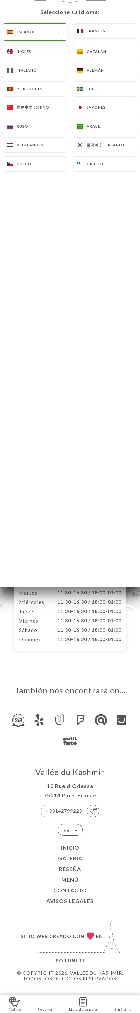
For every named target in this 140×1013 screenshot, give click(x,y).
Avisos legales (70, 908)
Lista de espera (83, 1003)
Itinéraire (123, 1003)
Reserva (44, 1003)
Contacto (70, 897)
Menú (70, 886)
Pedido (14, 1003)
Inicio (70, 854)
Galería (70, 865)
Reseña (70, 876)
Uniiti (76, 967)
